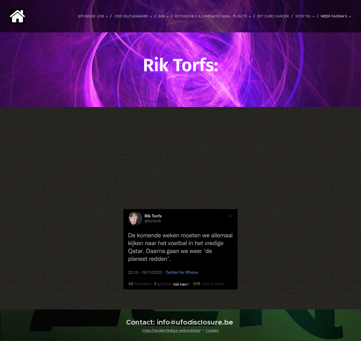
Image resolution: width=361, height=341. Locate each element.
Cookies (212, 330)
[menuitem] (93, 16)
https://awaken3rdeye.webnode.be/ (171, 330)
